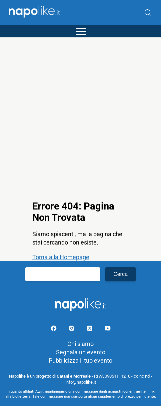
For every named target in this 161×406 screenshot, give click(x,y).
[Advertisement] (80, 117)
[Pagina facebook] (54, 329)
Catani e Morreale (74, 376)
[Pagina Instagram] (72, 329)
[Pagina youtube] (107, 329)
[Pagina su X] (90, 329)
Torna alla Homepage (60, 257)
